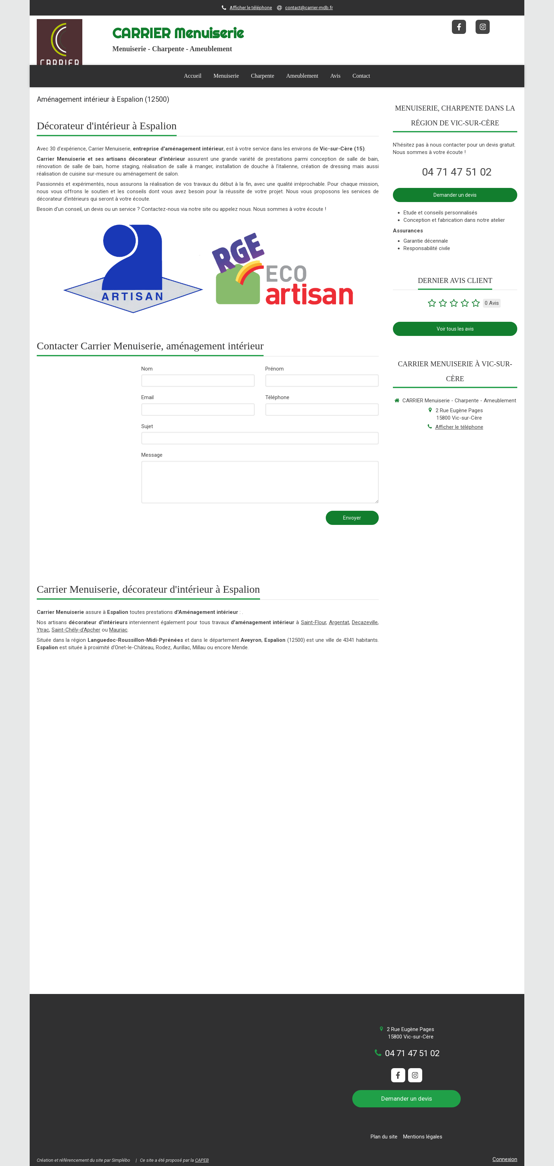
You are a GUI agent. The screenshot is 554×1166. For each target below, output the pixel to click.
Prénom (274, 369)
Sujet (147, 426)
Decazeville (365, 622)
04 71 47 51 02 (457, 172)
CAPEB (202, 1160)
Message (152, 455)
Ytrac (43, 630)
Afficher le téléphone (251, 7)
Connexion (505, 1159)
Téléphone (277, 397)
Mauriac (118, 630)
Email (147, 397)
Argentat (339, 622)
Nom (147, 369)
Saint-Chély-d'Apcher (76, 630)
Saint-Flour (313, 622)
